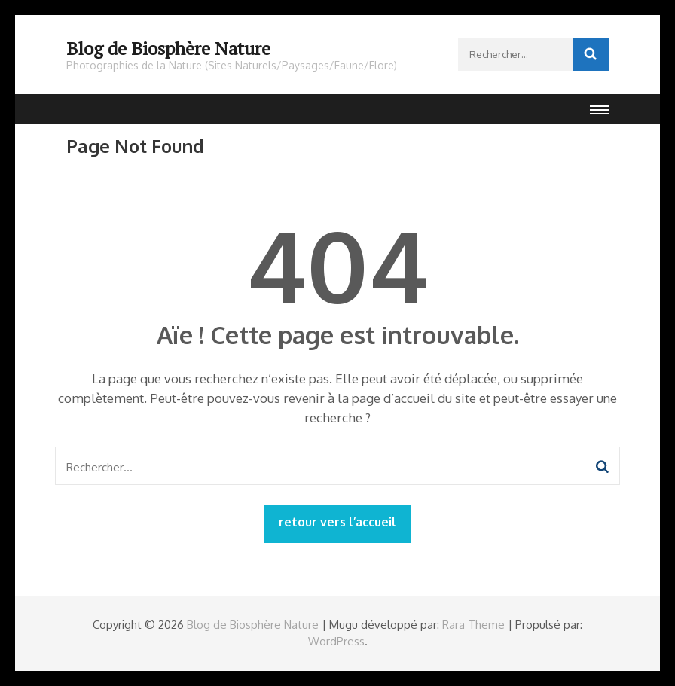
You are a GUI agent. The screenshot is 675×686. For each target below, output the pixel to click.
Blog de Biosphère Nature (168, 48)
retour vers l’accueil (337, 521)
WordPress (336, 641)
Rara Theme (473, 624)
